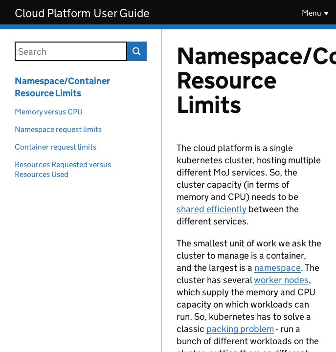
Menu (311, 13)
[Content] (249, 190)
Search (137, 51)
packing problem (240, 328)
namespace (277, 267)
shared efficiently (211, 209)
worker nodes (281, 280)
